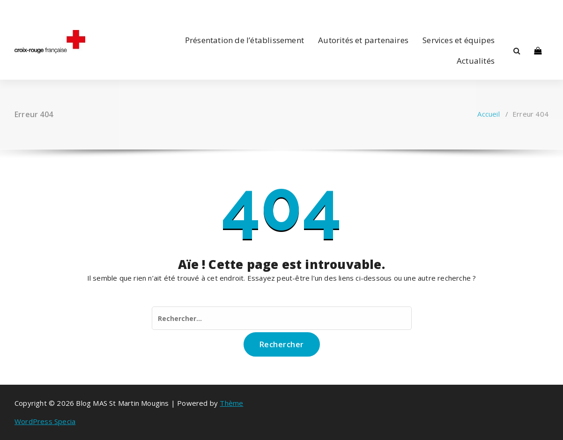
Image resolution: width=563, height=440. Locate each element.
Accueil (488, 114)
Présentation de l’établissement (244, 40)
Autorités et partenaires (363, 40)
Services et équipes (458, 40)
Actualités (476, 60)
